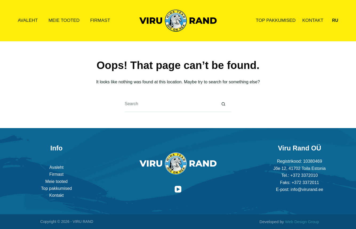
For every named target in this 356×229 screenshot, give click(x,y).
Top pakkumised (275, 20)
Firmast (100, 20)
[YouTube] (178, 189)
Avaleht (28, 20)
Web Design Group (302, 221)
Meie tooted (64, 20)
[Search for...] (170, 104)
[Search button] (223, 104)
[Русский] (335, 20)
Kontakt (312, 20)
